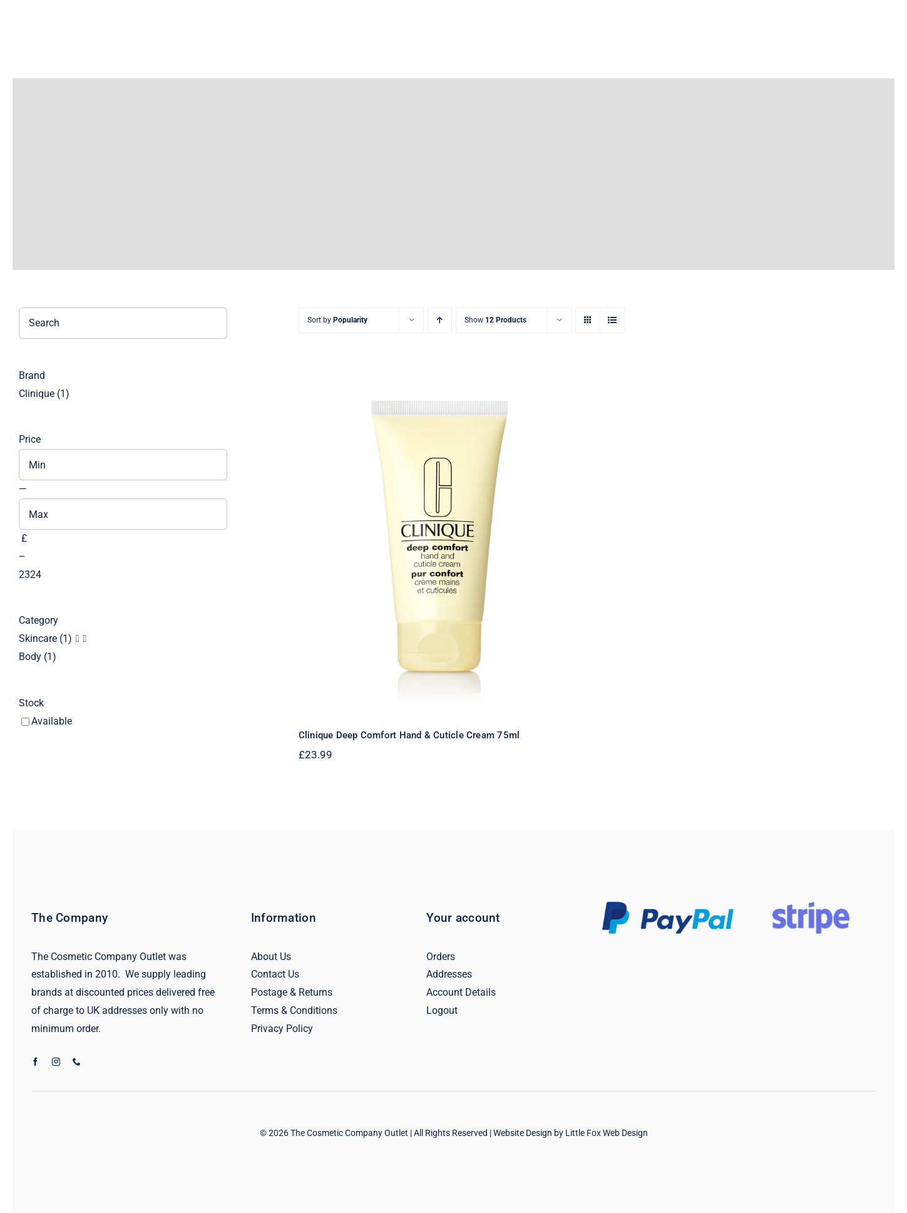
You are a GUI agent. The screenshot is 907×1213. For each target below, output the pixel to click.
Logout (442, 1010)
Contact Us (275, 974)
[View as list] (612, 320)
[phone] (77, 1062)
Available (51, 721)
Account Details (461, 992)
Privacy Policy (282, 1029)
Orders (440, 957)
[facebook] (35, 1062)
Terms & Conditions (294, 1010)
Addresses (449, 974)
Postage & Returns (291, 992)
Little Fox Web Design (606, 1133)
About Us (271, 957)
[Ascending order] (440, 320)
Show (495, 320)
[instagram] (56, 1062)
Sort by (337, 320)
